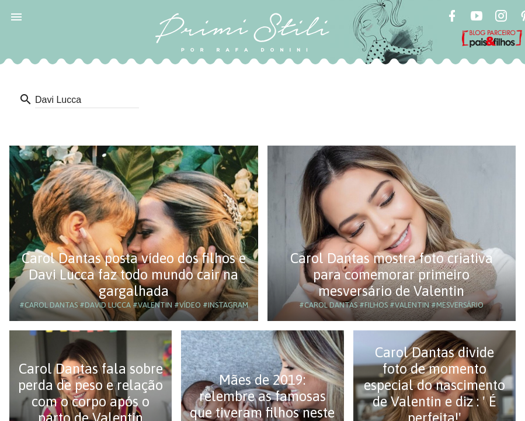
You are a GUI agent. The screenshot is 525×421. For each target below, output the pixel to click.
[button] (16, 16)
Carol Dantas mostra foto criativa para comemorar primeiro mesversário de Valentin (391, 274)
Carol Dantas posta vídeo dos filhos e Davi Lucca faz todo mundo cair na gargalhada (134, 274)
